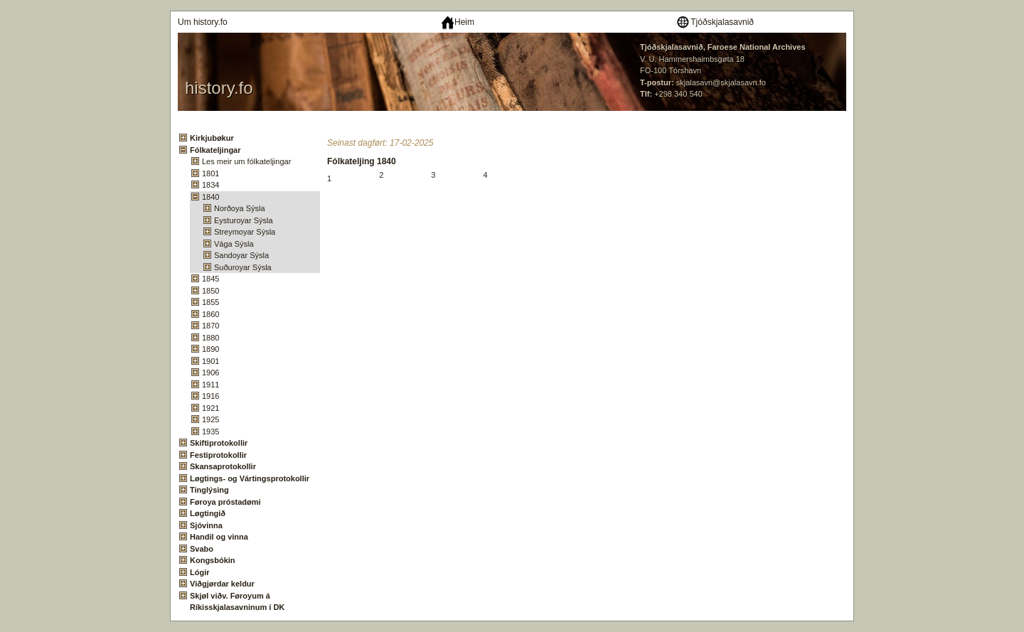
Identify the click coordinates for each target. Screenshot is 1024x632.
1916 (210, 396)
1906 (210, 372)
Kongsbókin (212, 560)
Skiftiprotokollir (218, 443)
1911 (210, 384)
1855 (210, 302)
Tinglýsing (209, 490)
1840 (210, 197)
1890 (210, 349)
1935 (210, 431)
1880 (210, 337)
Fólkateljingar (215, 150)
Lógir (200, 572)
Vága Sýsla (234, 244)
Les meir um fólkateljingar (246, 161)
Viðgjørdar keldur (222, 583)
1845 (210, 278)
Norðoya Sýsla (239, 208)
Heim (457, 22)
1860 (210, 314)
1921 (210, 408)
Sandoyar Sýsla (241, 255)
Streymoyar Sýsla (244, 231)
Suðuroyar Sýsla (243, 267)
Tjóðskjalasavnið (715, 22)
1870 (210, 325)
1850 (210, 290)
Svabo (201, 549)
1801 (210, 173)
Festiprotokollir (218, 455)
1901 (210, 361)
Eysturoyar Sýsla (243, 220)
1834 (210, 185)
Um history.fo (203, 22)
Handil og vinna (219, 536)
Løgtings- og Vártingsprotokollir (249, 478)
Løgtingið (207, 513)
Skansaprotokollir (223, 466)
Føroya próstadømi (225, 502)
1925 (210, 419)
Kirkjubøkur (212, 138)
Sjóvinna (206, 525)
